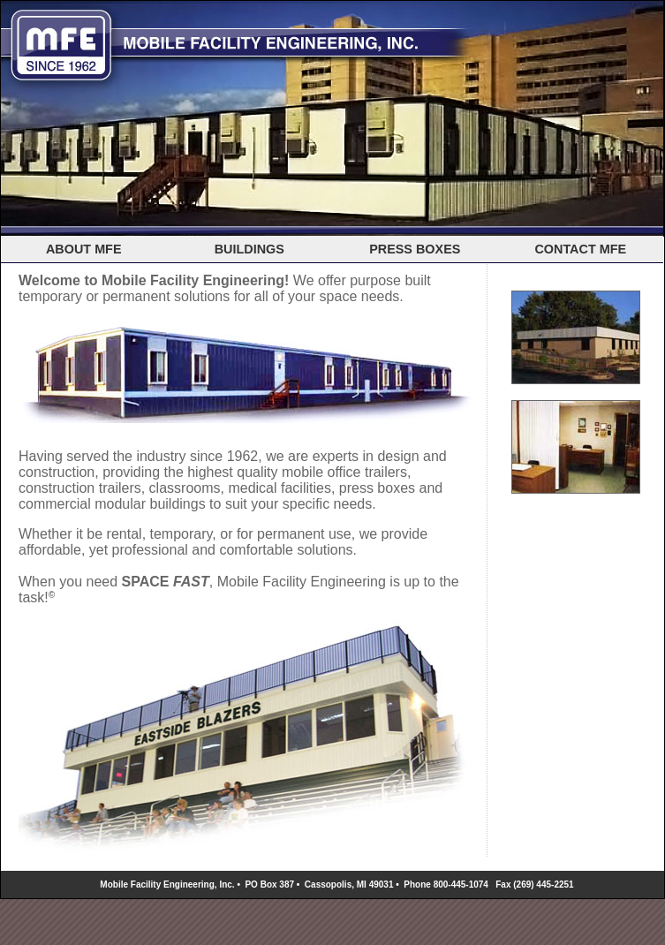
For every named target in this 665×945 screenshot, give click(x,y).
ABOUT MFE (84, 249)
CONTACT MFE (580, 249)
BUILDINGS (249, 249)
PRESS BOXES (414, 249)
